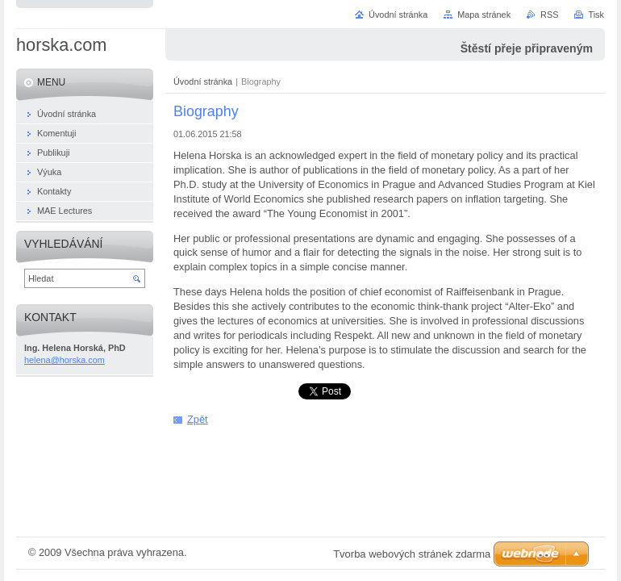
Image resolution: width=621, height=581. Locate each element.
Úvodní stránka (202, 81)
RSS (549, 14)
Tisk (596, 14)
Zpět (197, 419)
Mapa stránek (484, 14)
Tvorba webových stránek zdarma (411, 554)
